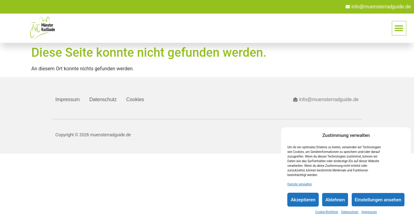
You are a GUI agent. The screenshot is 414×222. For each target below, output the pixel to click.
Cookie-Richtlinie (326, 212)
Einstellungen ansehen (378, 200)
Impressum (369, 212)
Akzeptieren (303, 200)
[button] (399, 28)
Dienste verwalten (299, 184)
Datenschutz (350, 212)
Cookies (135, 99)
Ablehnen (335, 200)
